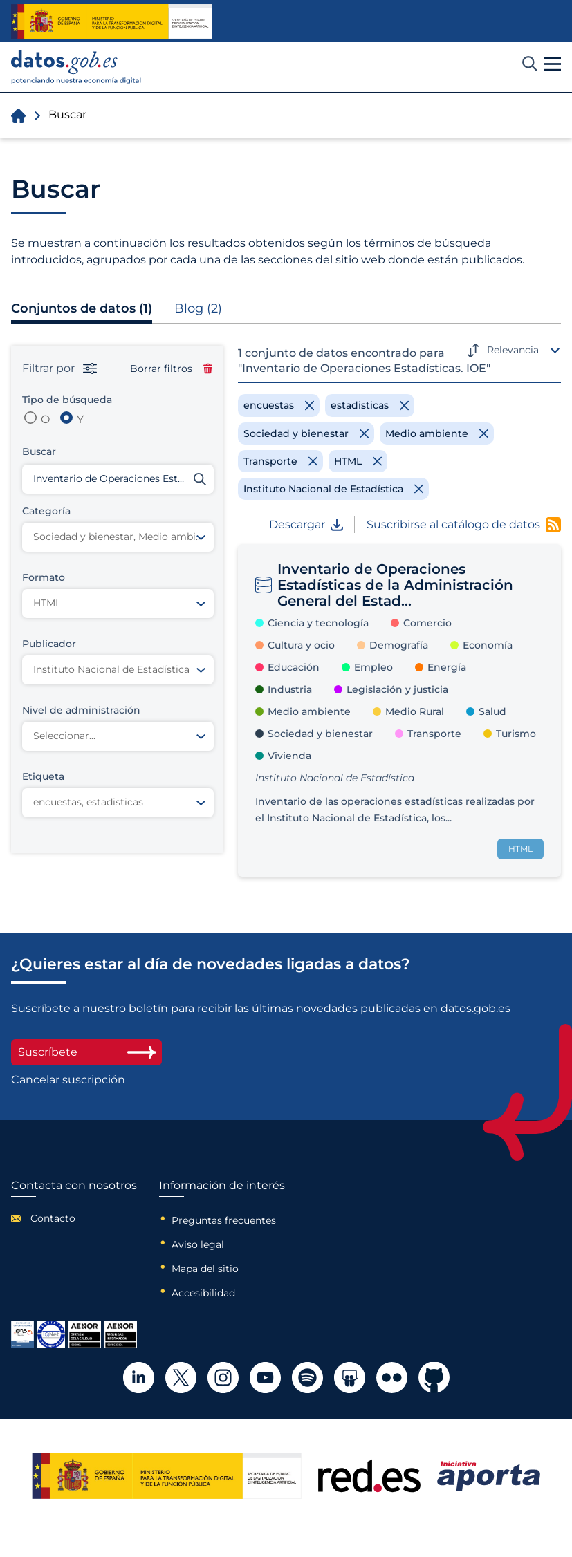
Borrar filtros (171, 368)
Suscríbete (86, 1052)
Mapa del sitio (205, 1268)
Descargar (306, 525)
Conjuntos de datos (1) (81, 308)
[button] (552, 64)
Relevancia (513, 350)
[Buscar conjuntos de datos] (118, 479)
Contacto (52, 1218)
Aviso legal (198, 1244)
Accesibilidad (203, 1293)
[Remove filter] (279, 405)
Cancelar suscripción (68, 1080)
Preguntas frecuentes (224, 1220)
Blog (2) (198, 308)
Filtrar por (59, 368)
